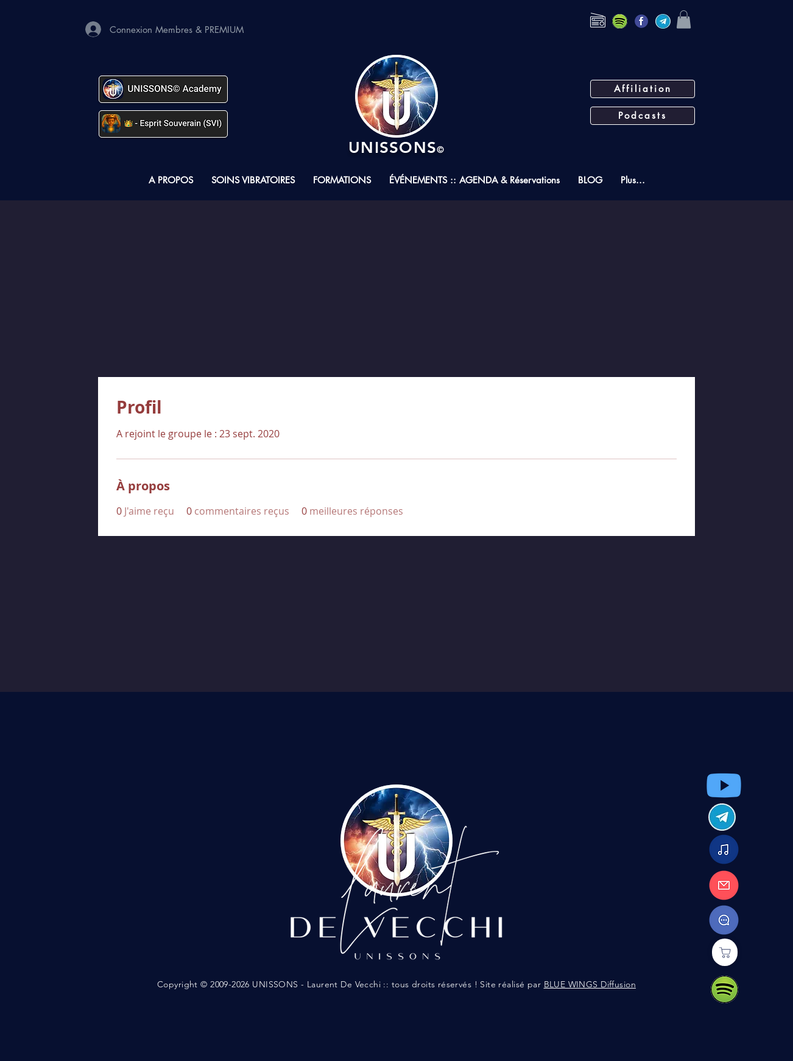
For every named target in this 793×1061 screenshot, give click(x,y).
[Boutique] (725, 952)
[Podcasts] (642, 116)
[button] (683, 19)
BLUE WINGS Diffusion (590, 984)
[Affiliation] (642, 89)
